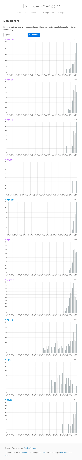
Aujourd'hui (21, 13)
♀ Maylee (9, 280)
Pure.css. (63, 452)
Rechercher (33, 35)
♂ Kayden (9, 200)
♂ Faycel (8, 360)
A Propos (61, 13)
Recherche (34, 13)
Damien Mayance (30, 448)
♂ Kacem (8, 320)
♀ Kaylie (8, 240)
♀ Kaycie (8, 120)
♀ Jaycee (9, 160)
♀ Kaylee (8, 80)
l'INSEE (24, 452)
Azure (43, 452)
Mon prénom (48, 13)
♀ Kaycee (9, 40)
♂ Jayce (8, 400)
